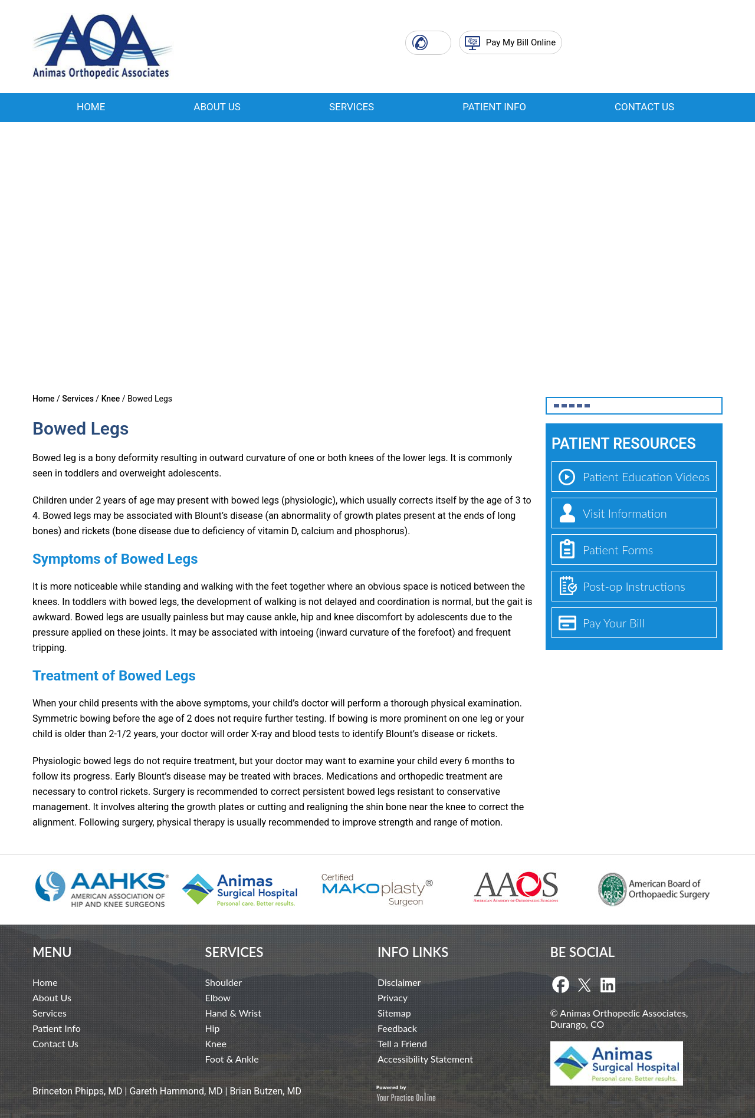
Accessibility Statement (425, 1058)
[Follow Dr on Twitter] (584, 985)
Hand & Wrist (233, 1012)
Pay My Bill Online (521, 42)
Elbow (218, 997)
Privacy (393, 997)
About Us (217, 107)
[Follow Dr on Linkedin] (608, 985)
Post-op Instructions (634, 586)
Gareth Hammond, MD (175, 1091)
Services (351, 107)
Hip (212, 1028)
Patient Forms (618, 549)
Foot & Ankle (232, 1058)
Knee (110, 398)
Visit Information (625, 513)
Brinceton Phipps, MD (77, 1091)
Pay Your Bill (614, 623)
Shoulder (223, 982)
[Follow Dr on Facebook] (560, 985)
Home (91, 107)
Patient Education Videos (646, 476)
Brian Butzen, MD (265, 1091)
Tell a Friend (402, 1043)
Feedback (397, 1028)
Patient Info (494, 107)
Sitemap (394, 1012)
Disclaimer (399, 982)
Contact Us (644, 107)
